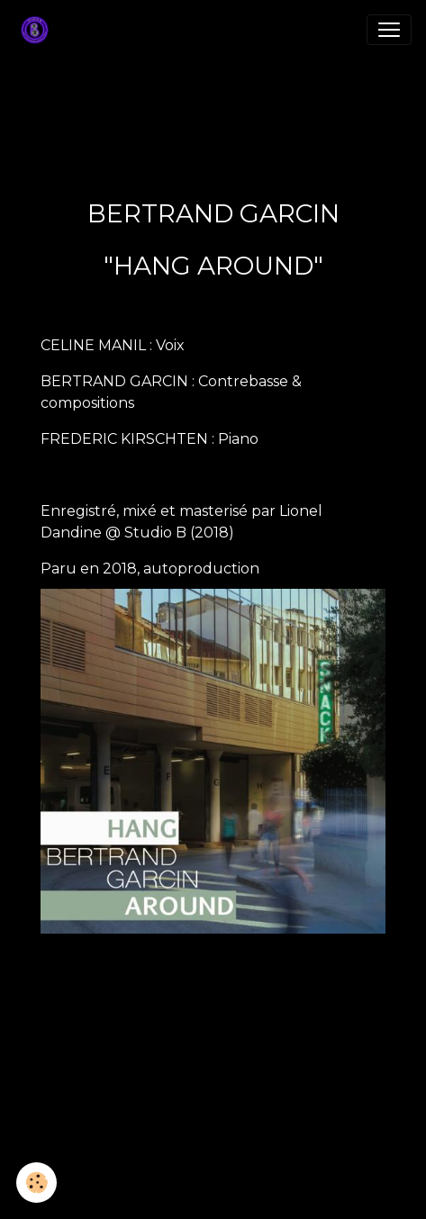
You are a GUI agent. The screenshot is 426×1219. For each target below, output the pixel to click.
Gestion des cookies (213, 1195)
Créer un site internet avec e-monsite (213, 1091)
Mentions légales (213, 1168)
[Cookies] (36, 1182)
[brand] (38, 29)
